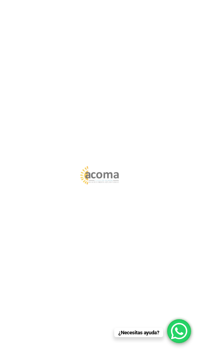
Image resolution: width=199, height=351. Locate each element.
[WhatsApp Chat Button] (179, 331)
